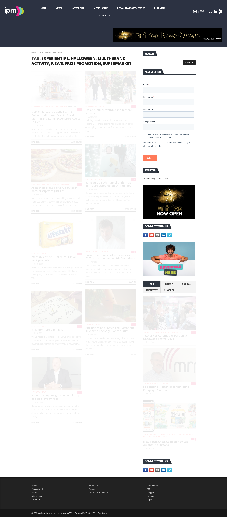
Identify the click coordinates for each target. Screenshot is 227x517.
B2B (148, 489)
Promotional (37, 489)
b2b (152, 284)
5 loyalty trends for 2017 (47, 329)
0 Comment (132, 281)
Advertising (36, 496)
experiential (55, 58)
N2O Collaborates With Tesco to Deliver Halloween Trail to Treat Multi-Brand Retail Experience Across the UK (55, 117)
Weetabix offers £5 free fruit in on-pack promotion (54, 258)
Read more (35, 141)
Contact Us (102, 15)
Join (195, 11)
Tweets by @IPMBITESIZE (156, 178)
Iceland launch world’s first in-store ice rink (108, 111)
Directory (35, 499)
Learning (160, 8)
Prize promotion (58, 106)
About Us (93, 486)
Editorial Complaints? (99, 492)
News (58, 8)
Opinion (104, 252)
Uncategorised (173, 332)
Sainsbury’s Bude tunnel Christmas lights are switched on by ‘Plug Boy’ (108, 184)
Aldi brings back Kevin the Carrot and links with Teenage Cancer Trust (110, 329)
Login (213, 11)
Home (43, 8)
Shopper (150, 492)
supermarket (117, 63)
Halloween (83, 58)
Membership (100, 8)
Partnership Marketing (48, 184)
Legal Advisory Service (131, 8)
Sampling (72, 106)
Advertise (78, 8)
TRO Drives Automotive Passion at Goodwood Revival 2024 (165, 337)
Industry (150, 496)
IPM (158, 383)
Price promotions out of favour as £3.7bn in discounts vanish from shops (110, 256)
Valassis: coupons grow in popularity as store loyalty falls (55, 397)
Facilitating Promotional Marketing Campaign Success (166, 388)
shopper (65, 184)
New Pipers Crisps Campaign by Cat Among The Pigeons (165, 443)
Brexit (169, 284)
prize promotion (83, 63)
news (57, 63)
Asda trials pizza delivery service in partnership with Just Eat (54, 189)
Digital (186, 284)
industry (89, 252)
